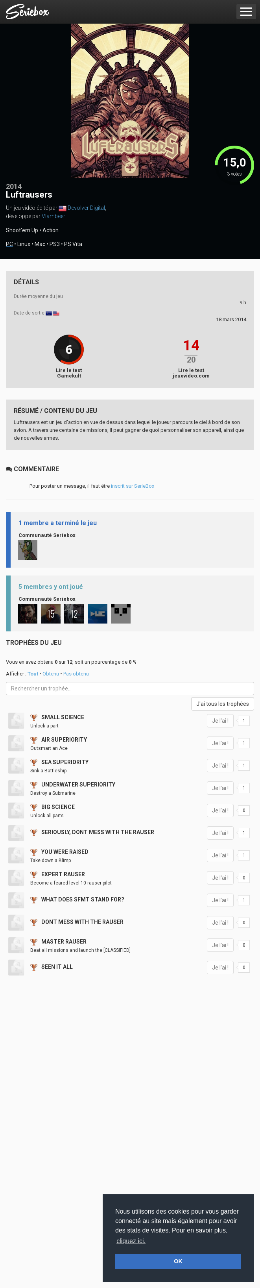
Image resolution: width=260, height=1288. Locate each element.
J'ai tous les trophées (222, 704)
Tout (33, 674)
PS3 (55, 244)
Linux (23, 244)
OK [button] (178, 1261)
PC (9, 244)
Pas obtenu (76, 674)
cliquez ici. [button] (131, 1241)
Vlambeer (53, 216)
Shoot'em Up (22, 230)
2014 (14, 186)
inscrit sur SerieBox (132, 486)
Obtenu (50, 674)
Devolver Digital (86, 208)
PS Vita (73, 244)
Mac (40, 244)
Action (50, 230)
